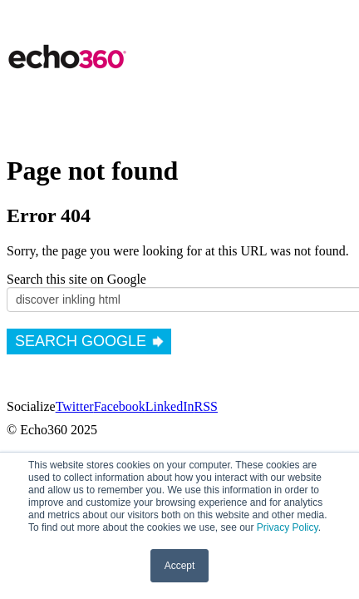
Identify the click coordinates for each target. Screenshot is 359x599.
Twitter (75, 406)
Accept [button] (180, 566)
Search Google (80, 341)
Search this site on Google (76, 279)
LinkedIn (169, 406)
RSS (205, 406)
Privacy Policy (287, 527)
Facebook (119, 406)
